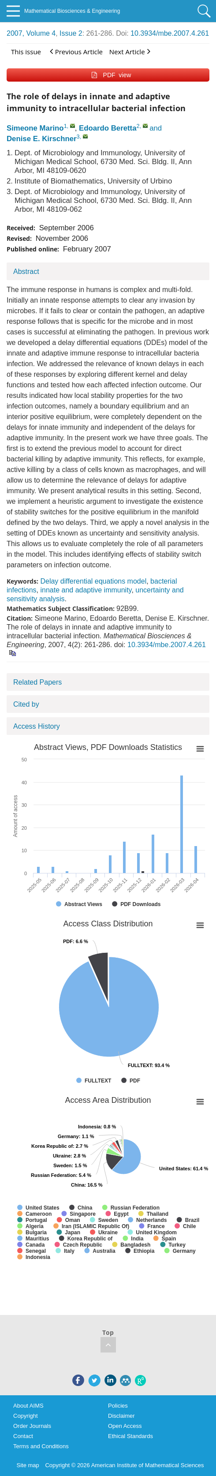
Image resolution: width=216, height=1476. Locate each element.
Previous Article (76, 51)
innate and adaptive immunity (85, 590)
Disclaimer (121, 1415)
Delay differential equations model (93, 581)
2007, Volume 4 (31, 33)
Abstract (26, 271)
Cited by (26, 704)
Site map (28, 1465)
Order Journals (32, 1426)
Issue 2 (71, 33)
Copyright (25, 1415)
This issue (26, 51)
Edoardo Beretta (108, 128)
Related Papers (37, 682)
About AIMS (28, 1405)
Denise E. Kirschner (42, 139)
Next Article (129, 51)
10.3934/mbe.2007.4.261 (169, 33)
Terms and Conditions (41, 1446)
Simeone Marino (35, 128)
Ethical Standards (130, 1436)
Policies (118, 1405)
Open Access (125, 1426)
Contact (23, 1436)
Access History (36, 726)
